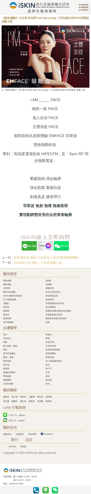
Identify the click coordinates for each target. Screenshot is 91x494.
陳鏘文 (15, 401)
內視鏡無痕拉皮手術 (55, 303)
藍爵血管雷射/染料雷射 (56, 318)
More (48, 384)
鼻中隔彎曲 (8, 322)
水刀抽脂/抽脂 (9, 299)
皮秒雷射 (50, 299)
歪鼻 (48, 322)
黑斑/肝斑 (50, 357)
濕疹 (48, 376)
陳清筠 (23, 397)
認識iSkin (7, 434)
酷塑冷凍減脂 (9, 292)
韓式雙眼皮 (51, 307)
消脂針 (6, 303)
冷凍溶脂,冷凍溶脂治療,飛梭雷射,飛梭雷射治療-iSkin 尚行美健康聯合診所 (22, 470)
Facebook (48, 434)
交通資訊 (20, 434)
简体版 (23, 446)
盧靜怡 (6, 397)
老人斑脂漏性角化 (54, 361)
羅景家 (32, 401)
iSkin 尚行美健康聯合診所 (39, 7)
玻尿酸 (49, 284)
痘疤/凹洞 (50, 342)
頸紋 (5, 349)
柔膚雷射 (7, 318)
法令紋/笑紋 (51, 346)
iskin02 (21, 420)
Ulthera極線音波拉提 (12, 296)
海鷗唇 (6, 311)
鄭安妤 (40, 397)
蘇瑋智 (49, 401)
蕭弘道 (23, 401)
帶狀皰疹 (7, 376)
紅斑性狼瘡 (8, 384)
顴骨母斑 (7, 361)
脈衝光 (6, 314)
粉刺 (48, 338)
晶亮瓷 (6, 307)
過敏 (5, 342)
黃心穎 (15, 397)
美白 (5, 334)
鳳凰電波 (7, 284)
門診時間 (32, 434)
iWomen (12, 446)
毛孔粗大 (7, 338)
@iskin (22, 415)
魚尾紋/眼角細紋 (53, 349)
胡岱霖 (6, 401)
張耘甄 (49, 397)
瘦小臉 (6, 365)
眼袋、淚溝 (8, 357)
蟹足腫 (49, 380)
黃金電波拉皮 (52, 296)
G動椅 (48, 280)
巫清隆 (40, 401)
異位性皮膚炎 (9, 353)
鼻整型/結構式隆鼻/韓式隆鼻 (58, 311)
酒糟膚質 (7, 380)
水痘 (48, 365)
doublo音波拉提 (53, 292)
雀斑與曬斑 (51, 353)
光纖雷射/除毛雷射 (54, 314)
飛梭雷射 (50, 288)
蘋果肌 (6, 368)
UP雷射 (6, 288)
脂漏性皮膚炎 (9, 372)
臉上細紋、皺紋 (10, 346)
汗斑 (48, 372)
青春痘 (49, 334)
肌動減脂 (7, 280)
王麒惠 (32, 397)
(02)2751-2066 (16, 483)
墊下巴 (49, 368)
